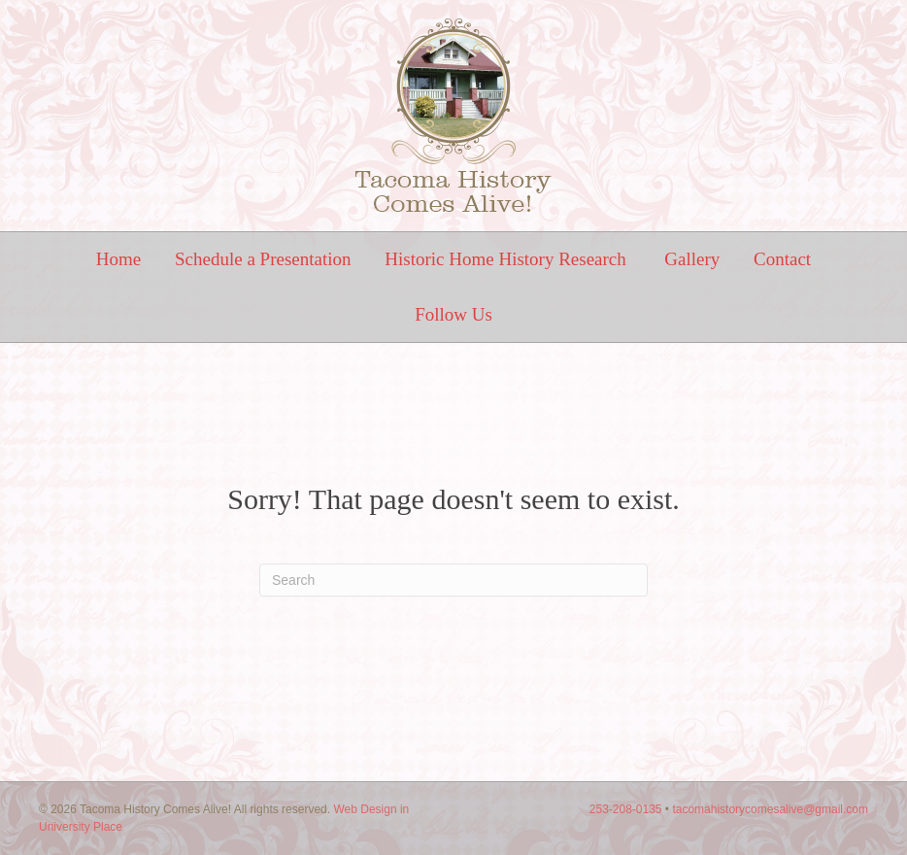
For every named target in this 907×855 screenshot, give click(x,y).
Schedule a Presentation (263, 259)
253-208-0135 (625, 809)
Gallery (692, 259)
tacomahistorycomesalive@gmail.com (770, 809)
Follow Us (453, 314)
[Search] (453, 580)
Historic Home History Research (507, 259)
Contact (782, 259)
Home (118, 259)
